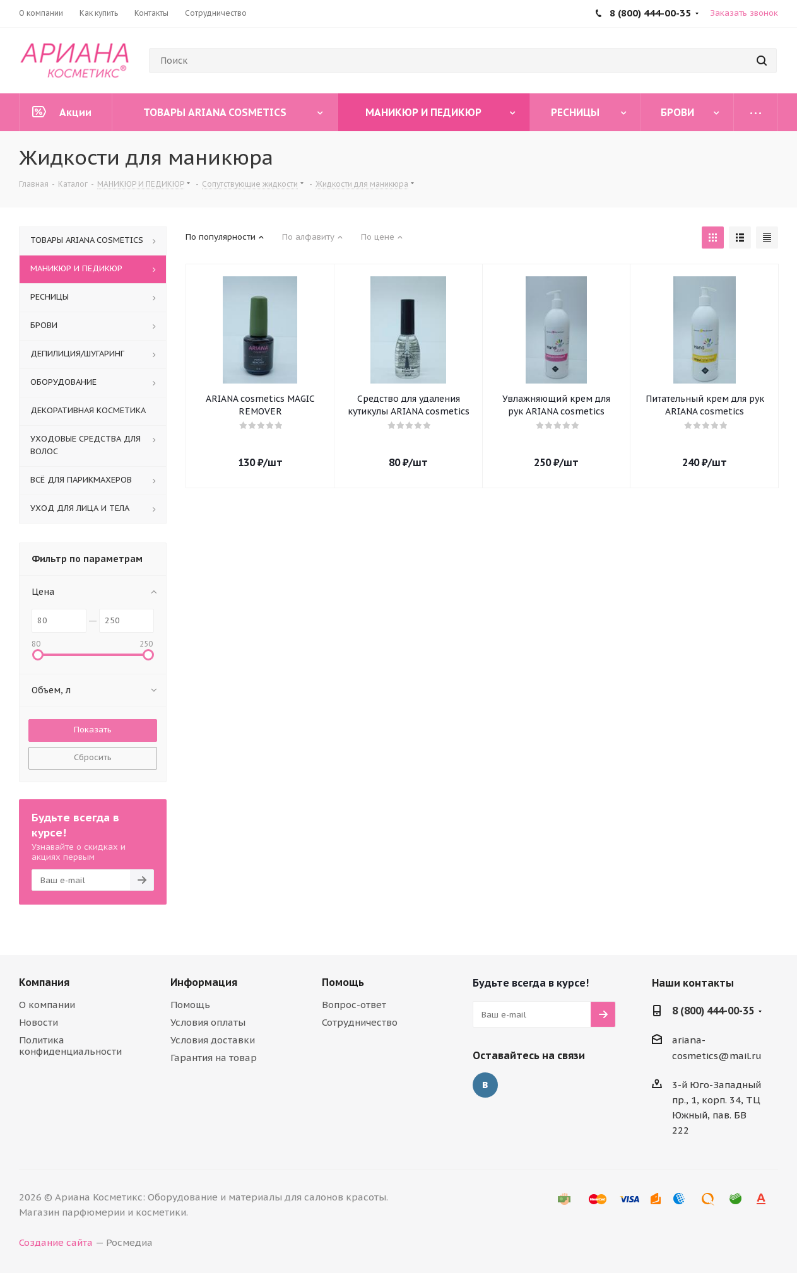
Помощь (190, 1005)
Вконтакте (485, 1085)
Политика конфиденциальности (70, 1045)
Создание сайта (56, 1242)
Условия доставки (212, 1040)
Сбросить (93, 757)
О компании (47, 1005)
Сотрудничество (360, 1022)
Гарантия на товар (213, 1058)
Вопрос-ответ (354, 1005)
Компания (44, 982)
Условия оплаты (207, 1022)
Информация (203, 982)
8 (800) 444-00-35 (713, 1010)
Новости (38, 1022)
